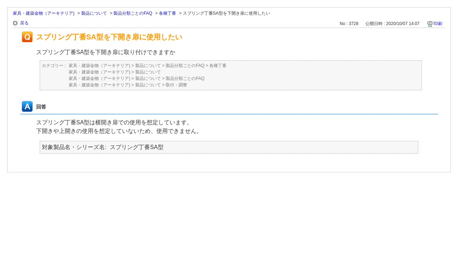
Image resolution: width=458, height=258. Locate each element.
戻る (24, 22)
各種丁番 (167, 13)
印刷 (438, 23)
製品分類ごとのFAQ (132, 13)
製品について (94, 13)
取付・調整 (176, 84)
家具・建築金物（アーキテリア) (43, 13)
